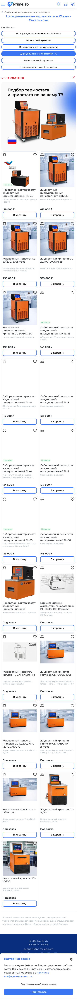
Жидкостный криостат (38, 40)
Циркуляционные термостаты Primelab (38, 33)
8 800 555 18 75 (38, 940)
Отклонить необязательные (38, 984)
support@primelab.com (38, 949)
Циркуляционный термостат (38, 53)
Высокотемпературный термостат (38, 47)
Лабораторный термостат (38, 60)
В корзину (19, 215)
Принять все (39, 991)
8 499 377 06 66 (38, 944)
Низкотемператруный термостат (38, 67)
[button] (59, 4)
